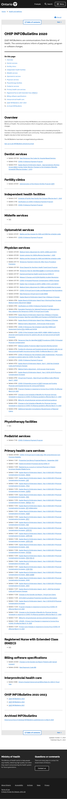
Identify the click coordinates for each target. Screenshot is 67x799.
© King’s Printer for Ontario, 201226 (13, 792)
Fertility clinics (11, 66)
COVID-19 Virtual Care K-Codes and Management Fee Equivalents (41, 290)
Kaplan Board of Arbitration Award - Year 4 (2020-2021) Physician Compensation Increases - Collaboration (35, 507)
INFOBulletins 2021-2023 (16, 103)
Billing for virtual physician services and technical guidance (37, 400)
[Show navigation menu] (60, 4)
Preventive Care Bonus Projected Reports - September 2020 (38, 460)
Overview (10, 60)
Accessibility (19, 785)
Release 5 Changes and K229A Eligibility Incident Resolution (39, 277)
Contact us (42, 768)
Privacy (47, 785)
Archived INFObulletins (14, 106)
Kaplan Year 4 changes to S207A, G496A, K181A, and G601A (39, 284)
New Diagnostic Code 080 (27, 667)
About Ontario (6, 785)
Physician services (13, 80)
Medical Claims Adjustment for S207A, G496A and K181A (38, 252)
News (38, 785)
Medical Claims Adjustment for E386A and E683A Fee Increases (40, 287)
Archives (30, 785)
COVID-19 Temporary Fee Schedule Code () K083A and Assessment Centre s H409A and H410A (32, 328)
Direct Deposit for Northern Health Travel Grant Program (38, 267)
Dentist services (12, 63)
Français (37, 4)
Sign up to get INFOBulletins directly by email (19, 144)
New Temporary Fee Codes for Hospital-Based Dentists (38, 158)
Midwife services (12, 73)
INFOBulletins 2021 (17, 705)
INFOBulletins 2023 (17, 699)
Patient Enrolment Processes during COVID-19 (34, 464)
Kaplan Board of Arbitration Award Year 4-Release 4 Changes (40, 297)
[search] (48, 4)
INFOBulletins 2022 (17, 702)
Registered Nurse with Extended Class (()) (22, 93)
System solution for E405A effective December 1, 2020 (37, 255)
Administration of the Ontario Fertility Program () (37, 184)
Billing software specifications (16, 96)
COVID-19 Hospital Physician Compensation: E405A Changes (39, 280)
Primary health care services (16, 89)
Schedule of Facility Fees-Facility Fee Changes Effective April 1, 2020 (40, 198)
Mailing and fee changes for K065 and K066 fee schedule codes (40, 234)
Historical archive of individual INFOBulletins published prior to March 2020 (29, 720)
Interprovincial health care (15, 99)
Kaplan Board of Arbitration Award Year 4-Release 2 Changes (38, 320)
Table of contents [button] (32, 22)
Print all (57, 17)
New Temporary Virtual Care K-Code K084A (34, 294)
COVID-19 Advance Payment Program (30, 161)
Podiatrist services (13, 86)
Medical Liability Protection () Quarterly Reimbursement (38, 346)
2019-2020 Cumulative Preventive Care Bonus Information (38, 598)
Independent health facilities (16, 70)
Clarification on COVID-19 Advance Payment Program (35, 202)
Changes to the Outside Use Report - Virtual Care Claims (37, 595)
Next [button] (59, 22)
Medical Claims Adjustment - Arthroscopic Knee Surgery (36, 324)
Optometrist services (14, 76)
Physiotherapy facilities (14, 83)
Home (4, 11)
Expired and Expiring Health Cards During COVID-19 (37, 274)
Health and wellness (15, 11)
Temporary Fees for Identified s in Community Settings (39, 271)
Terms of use (5, 790)
